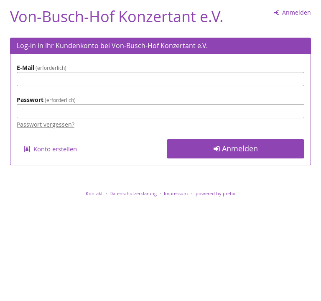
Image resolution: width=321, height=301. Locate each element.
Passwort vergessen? (45, 124)
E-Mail (41, 67)
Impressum (176, 193)
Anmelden (292, 12)
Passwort (46, 100)
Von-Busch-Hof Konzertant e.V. (117, 16)
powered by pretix (215, 193)
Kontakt (94, 193)
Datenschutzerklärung (133, 193)
